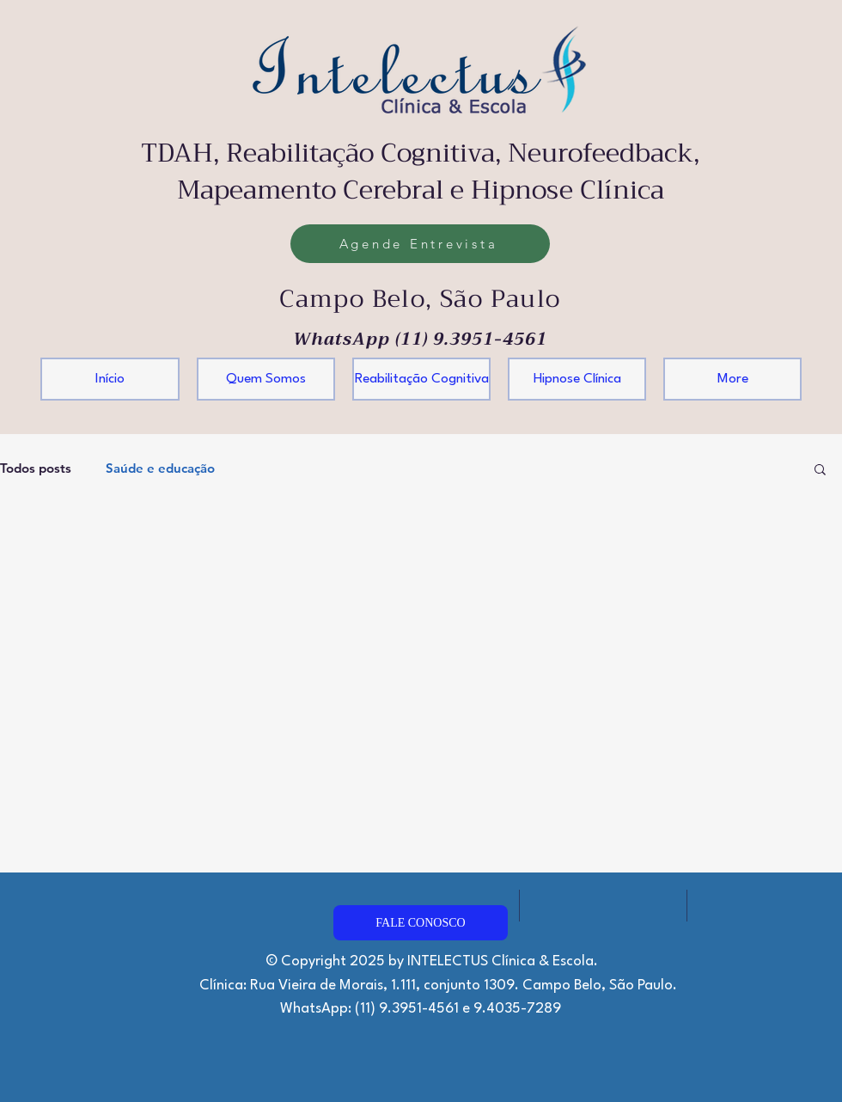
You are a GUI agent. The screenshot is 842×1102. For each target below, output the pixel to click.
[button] (820, 471)
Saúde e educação (160, 468)
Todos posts (35, 468)
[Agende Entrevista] (420, 243)
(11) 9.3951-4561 (471, 339)
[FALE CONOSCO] (420, 922)
